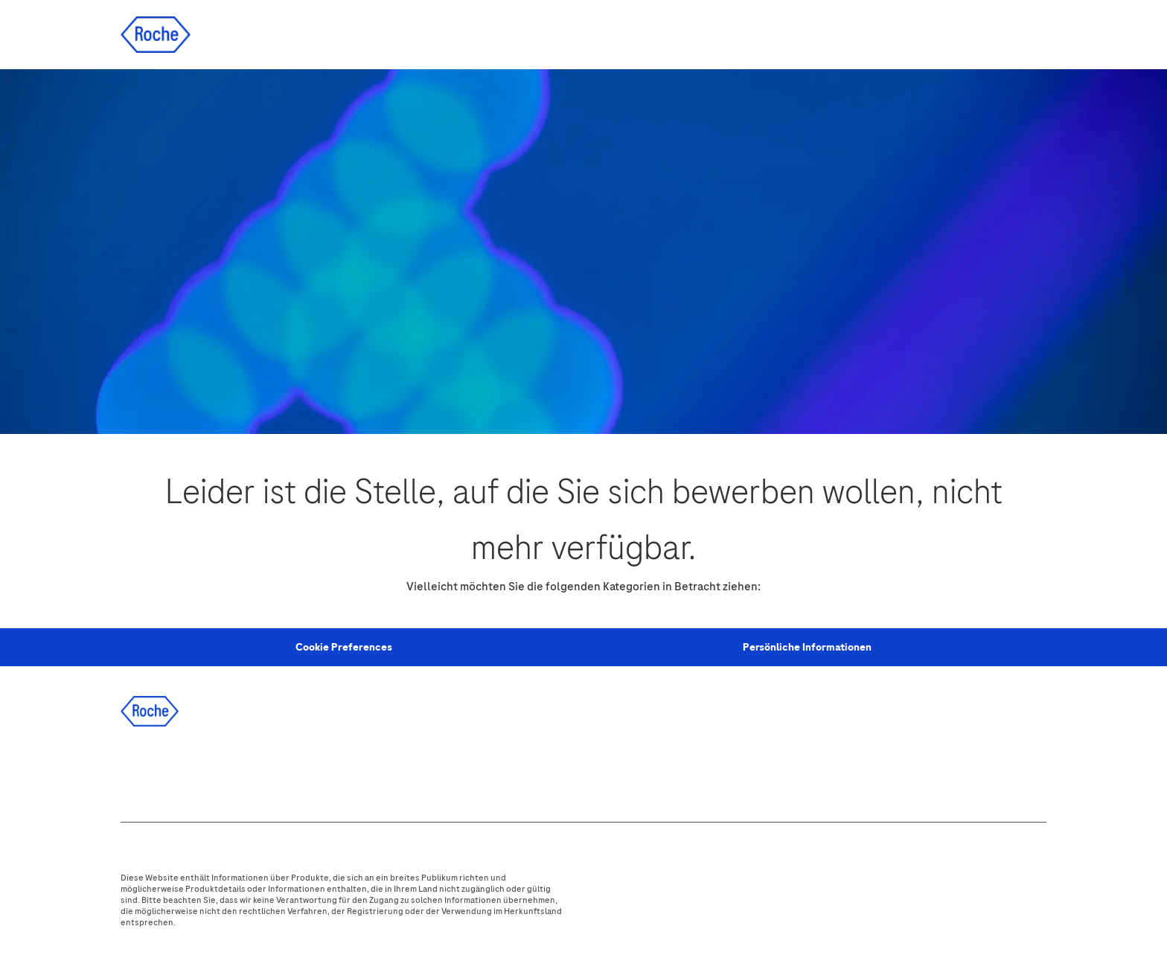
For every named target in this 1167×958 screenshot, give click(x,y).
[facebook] (141, 770)
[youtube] (301, 770)
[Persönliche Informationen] (807, 647)
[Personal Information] (343, 647)
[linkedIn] (181, 770)
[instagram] (261, 770)
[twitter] (221, 770)
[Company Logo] (156, 34)
